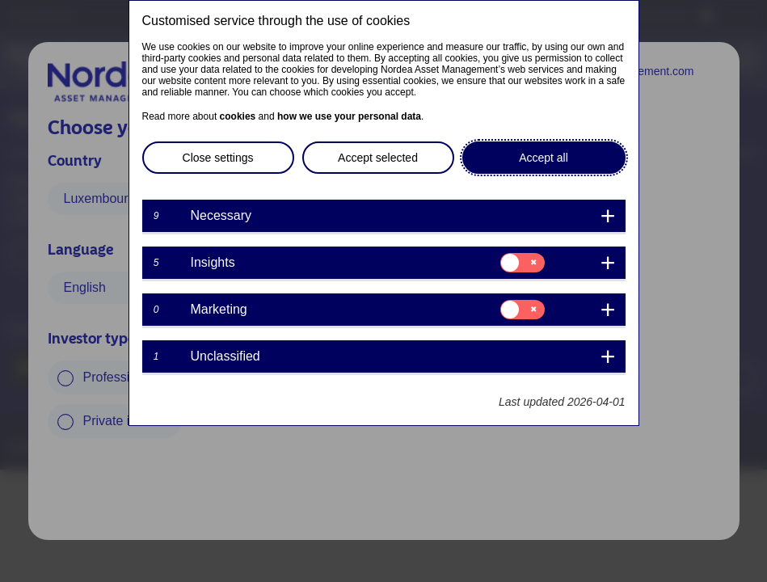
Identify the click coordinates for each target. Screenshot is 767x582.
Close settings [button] (218, 157)
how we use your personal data (349, 116)
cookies (238, 116)
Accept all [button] (543, 157)
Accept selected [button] (378, 157)
